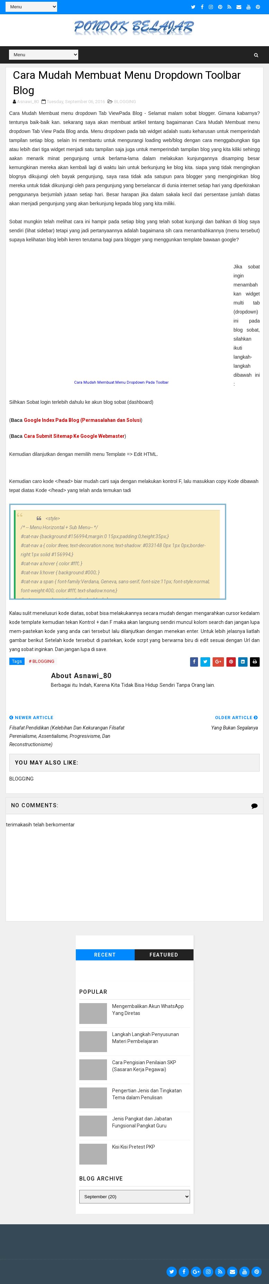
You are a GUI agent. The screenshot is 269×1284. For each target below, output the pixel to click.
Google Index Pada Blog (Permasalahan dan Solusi (82, 420)
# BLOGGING (41, 661)
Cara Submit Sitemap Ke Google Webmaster (74, 436)
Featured (164, 955)
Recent (105, 955)
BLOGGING (125, 101)
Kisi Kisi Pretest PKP (133, 1147)
